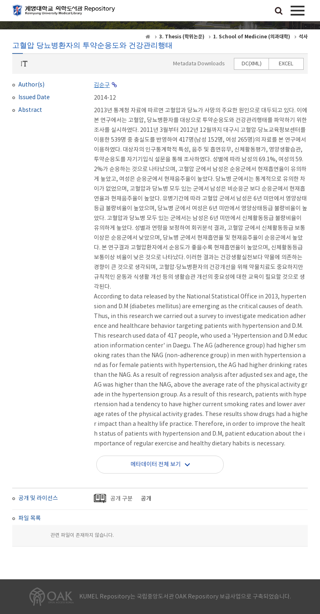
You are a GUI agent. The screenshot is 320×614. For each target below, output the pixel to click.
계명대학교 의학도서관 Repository (65, 12)
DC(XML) (252, 64)
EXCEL (286, 64)
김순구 (102, 85)
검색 (279, 11)
